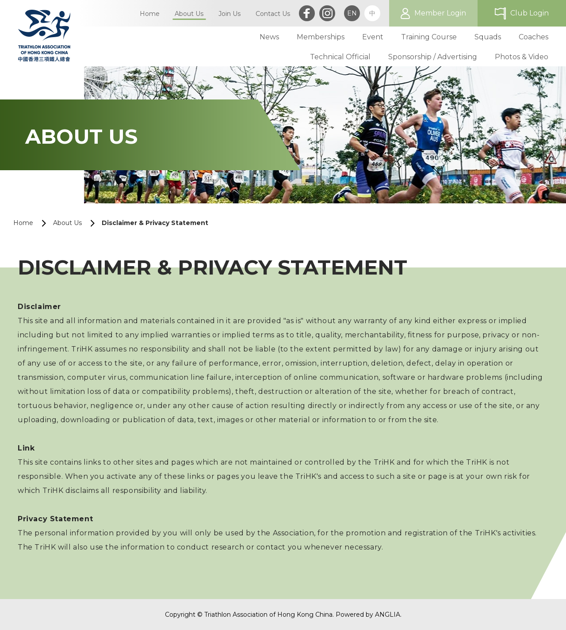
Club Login (529, 13)
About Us (67, 223)
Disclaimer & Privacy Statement (155, 223)
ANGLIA (387, 615)
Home (23, 223)
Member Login (440, 13)
